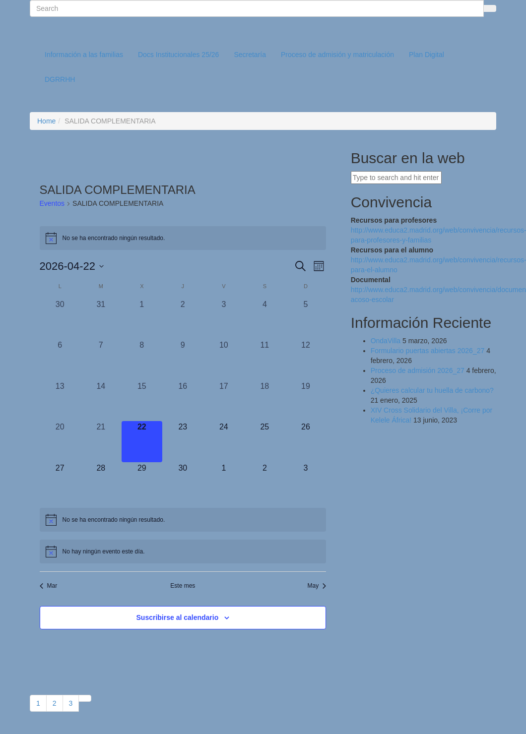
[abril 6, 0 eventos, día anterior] (60, 359)
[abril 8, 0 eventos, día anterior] (142, 359)
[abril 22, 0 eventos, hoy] (142, 441)
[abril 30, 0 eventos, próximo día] (182, 482)
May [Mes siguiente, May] (316, 585)
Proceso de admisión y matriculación (337, 55)
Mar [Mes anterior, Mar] (49, 585)
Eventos (52, 203)
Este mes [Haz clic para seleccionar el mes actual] (182, 585)
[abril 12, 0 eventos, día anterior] (306, 359)
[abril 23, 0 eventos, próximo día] (182, 441)
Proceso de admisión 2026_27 (417, 370)
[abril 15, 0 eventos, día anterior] (142, 401)
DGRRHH (60, 79)
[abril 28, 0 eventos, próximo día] (101, 482)
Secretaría (250, 55)
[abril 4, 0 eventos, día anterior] (264, 319)
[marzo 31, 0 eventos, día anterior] (101, 319)
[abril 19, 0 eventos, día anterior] (306, 401)
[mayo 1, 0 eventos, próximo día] (224, 482)
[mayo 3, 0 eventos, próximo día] (306, 482)
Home (46, 121)
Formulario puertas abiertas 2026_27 (428, 351)
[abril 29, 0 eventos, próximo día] (142, 482)
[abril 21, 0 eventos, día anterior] (101, 441)
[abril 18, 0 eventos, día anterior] (264, 401)
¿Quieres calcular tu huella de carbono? (432, 390)
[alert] (183, 238)
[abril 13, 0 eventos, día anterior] (60, 401)
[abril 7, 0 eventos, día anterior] (101, 359)
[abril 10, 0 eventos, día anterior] (224, 359)
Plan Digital (426, 55)
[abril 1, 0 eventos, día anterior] (142, 319)
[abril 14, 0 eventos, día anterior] (101, 401)
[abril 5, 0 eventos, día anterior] (306, 319)
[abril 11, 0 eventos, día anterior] (264, 359)
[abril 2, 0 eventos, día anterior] (182, 319)
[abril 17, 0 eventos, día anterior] (224, 401)
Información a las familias (84, 55)
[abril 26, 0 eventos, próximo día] (306, 441)
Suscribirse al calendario (177, 617)
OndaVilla (385, 341)
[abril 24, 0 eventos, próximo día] (224, 441)
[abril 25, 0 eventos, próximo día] (264, 441)
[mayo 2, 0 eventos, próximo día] (264, 482)
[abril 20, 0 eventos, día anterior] (60, 441)
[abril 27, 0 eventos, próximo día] (60, 482)
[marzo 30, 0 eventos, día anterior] (60, 319)
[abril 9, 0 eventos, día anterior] (182, 359)
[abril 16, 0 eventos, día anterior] (182, 401)
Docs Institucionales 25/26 (178, 55)
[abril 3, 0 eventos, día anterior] (224, 319)
